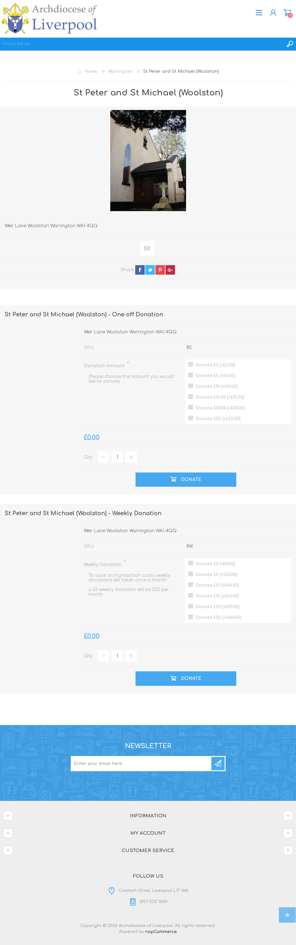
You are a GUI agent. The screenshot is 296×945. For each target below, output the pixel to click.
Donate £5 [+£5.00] (215, 376)
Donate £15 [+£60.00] (217, 596)
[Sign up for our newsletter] (141, 763)
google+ (170, 270)
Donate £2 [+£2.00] (215, 365)
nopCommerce (161, 932)
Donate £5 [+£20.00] (216, 574)
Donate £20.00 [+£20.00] (220, 408)
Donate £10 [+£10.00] (217, 386)
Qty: (88, 457)
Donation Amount (105, 365)
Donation (287, 13)
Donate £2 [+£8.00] (215, 564)
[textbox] (141, 44)
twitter (150, 270)
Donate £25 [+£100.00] (218, 617)
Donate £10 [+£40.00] (217, 585)
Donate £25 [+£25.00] (218, 419)
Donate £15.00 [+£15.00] (220, 397)
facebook (140, 270)
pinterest (160, 270)
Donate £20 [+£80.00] (217, 607)
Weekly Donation (103, 564)
